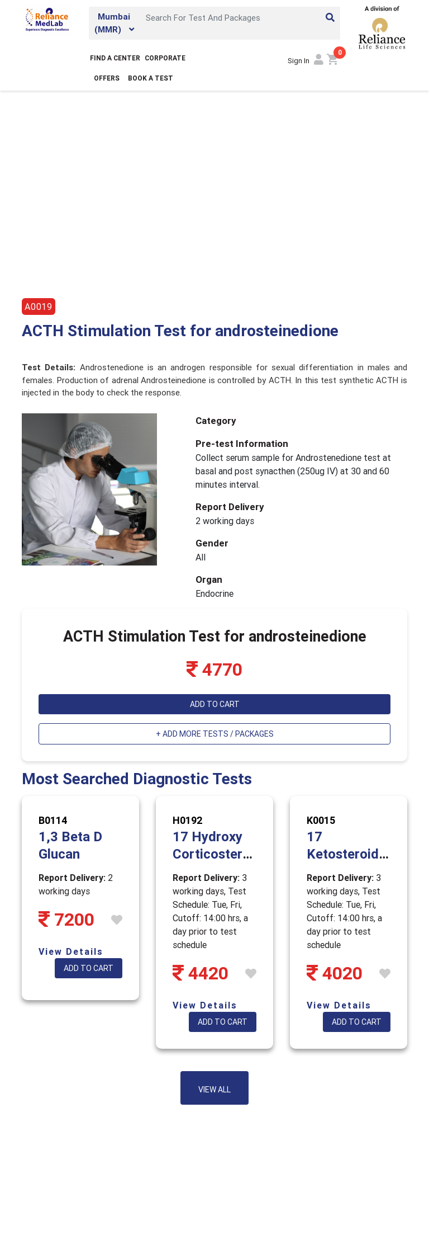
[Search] (239, 17)
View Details (71, 951)
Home (33, 112)
